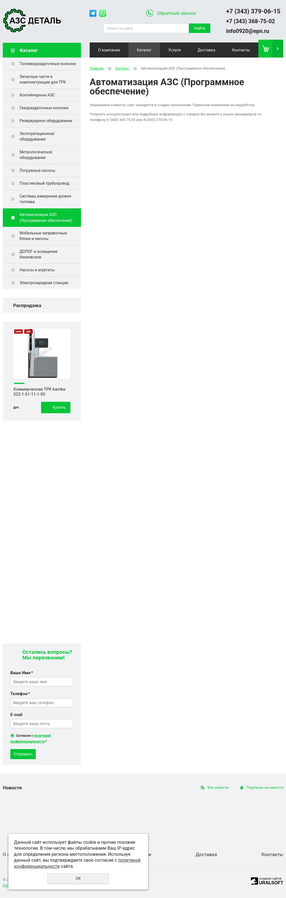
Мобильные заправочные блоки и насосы (43, 236)
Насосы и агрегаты (37, 270)
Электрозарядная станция (44, 283)
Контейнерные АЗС (37, 95)
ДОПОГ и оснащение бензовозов (39, 254)
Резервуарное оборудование (46, 120)
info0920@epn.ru (247, 31)
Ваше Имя (21, 672)
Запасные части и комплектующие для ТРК (43, 79)
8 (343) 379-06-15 (158, 120)
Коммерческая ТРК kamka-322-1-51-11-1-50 (39, 392)
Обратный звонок (176, 13)
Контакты (241, 50)
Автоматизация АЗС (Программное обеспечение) (46, 217)
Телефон (20, 693)
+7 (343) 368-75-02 (250, 21)
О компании (109, 50)
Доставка (206, 50)
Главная (96, 68)
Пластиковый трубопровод (44, 183)
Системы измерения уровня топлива (45, 199)
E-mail (16, 714)
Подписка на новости (265, 787)
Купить (59, 407)
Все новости (218, 787)
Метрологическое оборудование (36, 155)
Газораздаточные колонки (44, 108)
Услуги (174, 50)
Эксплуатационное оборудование (37, 136)
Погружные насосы (37, 170)
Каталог (144, 50)
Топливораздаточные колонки (48, 63)
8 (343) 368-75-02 (121, 120)
